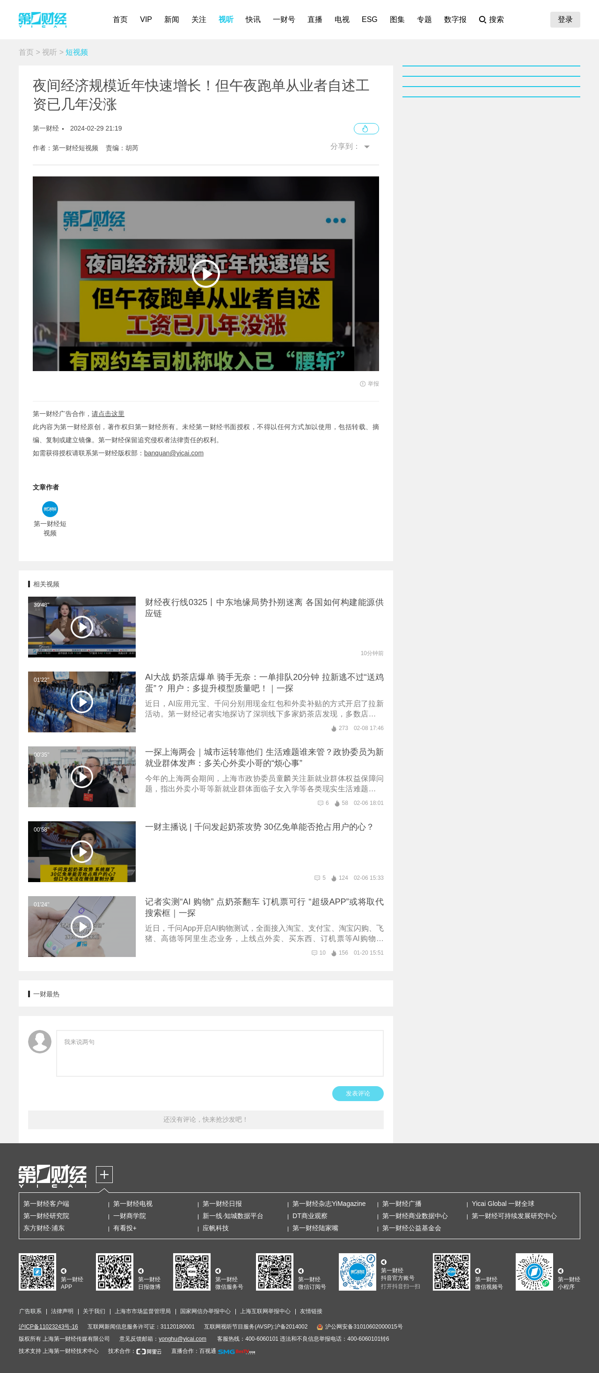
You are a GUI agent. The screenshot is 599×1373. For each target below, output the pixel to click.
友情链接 (311, 1311)
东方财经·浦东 (44, 1228)
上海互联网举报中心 (265, 1311)
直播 (314, 19)
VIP (146, 19)
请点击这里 (108, 413)
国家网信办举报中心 (205, 1311)
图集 (397, 19)
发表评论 (358, 1093)
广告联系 (30, 1311)
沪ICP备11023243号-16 (48, 1326)
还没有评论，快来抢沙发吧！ (205, 1119)
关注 (198, 19)
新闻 (171, 19)
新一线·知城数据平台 (233, 1216)
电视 (342, 19)
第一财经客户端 (46, 1203)
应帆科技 (216, 1228)
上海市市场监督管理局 (143, 1311)
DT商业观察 (310, 1216)
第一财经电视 (133, 1203)
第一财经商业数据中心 (415, 1216)
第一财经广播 (402, 1203)
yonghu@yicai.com (182, 1339)
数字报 (455, 19)
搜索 (496, 19)
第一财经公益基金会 (411, 1228)
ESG (370, 19)
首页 (120, 19)
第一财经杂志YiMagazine (329, 1203)
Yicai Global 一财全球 (503, 1203)
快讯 (253, 19)
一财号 (284, 19)
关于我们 (94, 1311)
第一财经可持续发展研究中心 (514, 1216)
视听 (226, 19)
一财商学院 (129, 1216)
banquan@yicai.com (174, 453)
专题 (424, 19)
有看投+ (125, 1228)
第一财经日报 (222, 1203)
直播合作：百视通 (193, 1351)
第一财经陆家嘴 (315, 1228)
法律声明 (62, 1311)
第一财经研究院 (46, 1216)
